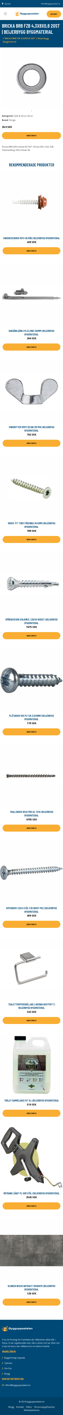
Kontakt (20, 1407)
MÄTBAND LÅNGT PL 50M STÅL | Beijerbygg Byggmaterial (32, 1193)
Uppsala (7, 4)
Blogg (7, 1373)
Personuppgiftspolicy (44, 1407)
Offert (53, 14)
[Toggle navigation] (5, 13)
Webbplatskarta (31, 1410)
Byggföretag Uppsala (14, 1357)
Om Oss (8, 1368)
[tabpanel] (31, 78)
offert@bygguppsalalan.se (50, 4)
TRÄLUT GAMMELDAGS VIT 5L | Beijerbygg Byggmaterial (31, 1100)
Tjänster (8, 1363)
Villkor (29, 1407)
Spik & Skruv (20, 115)
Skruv (30, 115)
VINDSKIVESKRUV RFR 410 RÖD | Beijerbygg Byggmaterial (31, 238)
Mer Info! (31, 135)
